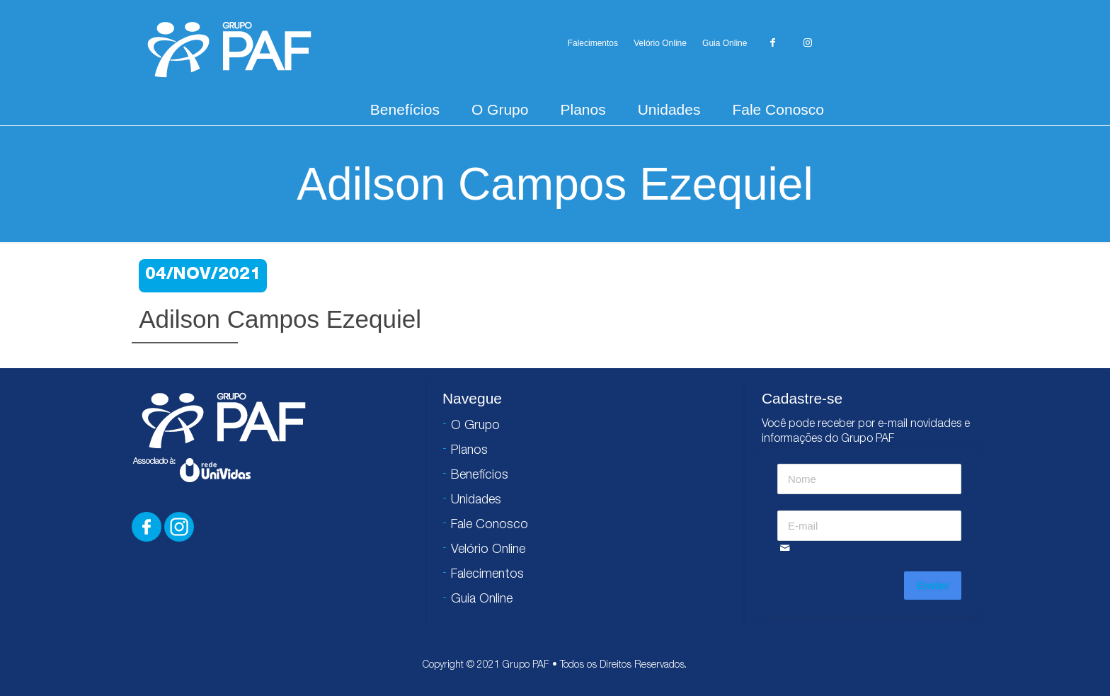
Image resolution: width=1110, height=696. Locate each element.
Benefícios (405, 109)
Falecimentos (593, 43)
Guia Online (724, 43)
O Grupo (500, 109)
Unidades (669, 109)
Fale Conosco (778, 109)
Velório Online (660, 43)
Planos (582, 109)
